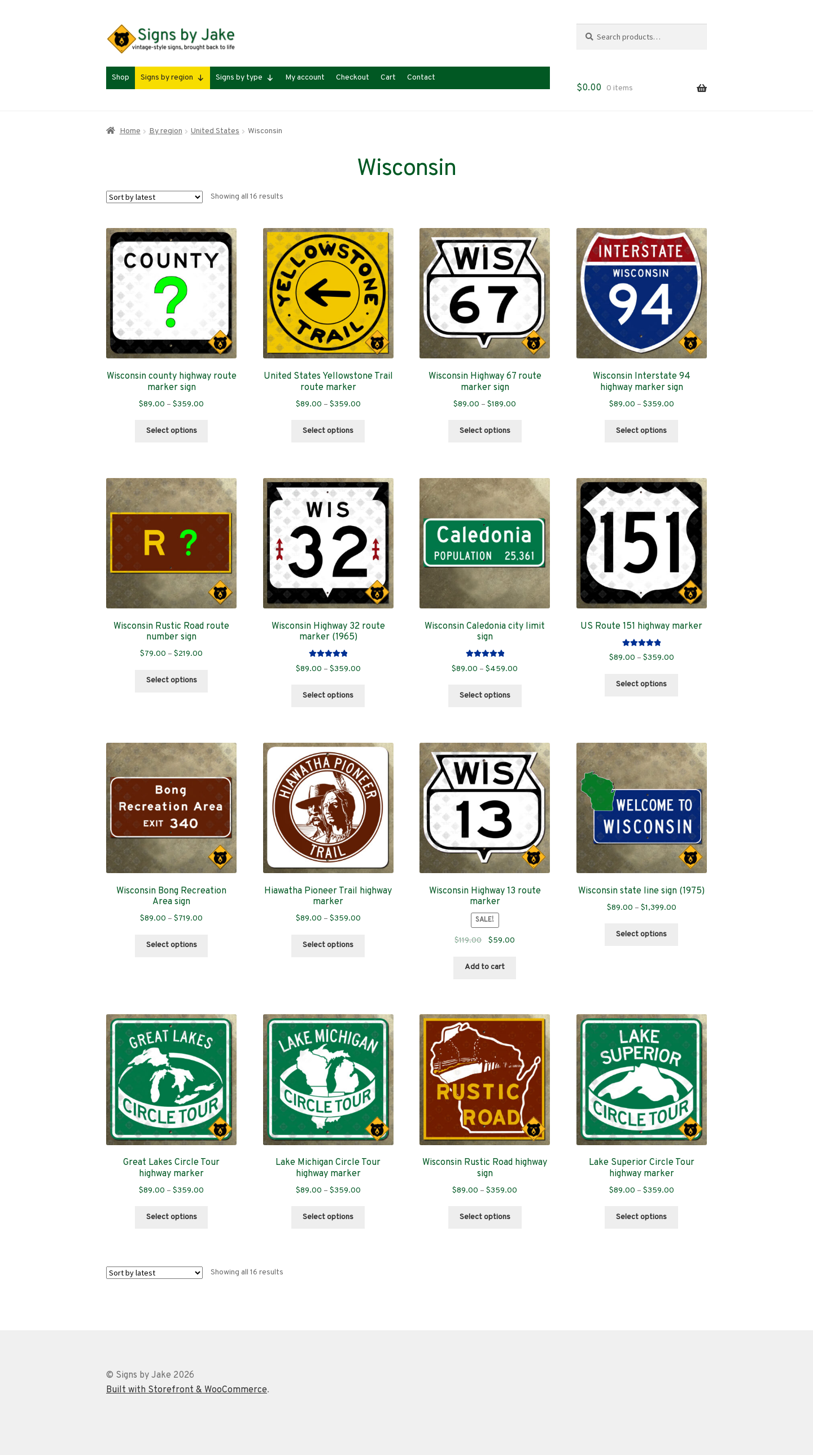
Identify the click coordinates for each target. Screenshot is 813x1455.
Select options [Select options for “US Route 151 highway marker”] (641, 684)
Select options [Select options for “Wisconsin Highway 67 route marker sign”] (485, 431)
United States (215, 131)
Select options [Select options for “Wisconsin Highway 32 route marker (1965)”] (328, 695)
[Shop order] (154, 197)
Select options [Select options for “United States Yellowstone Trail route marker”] (328, 431)
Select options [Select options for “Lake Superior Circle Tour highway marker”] (641, 1217)
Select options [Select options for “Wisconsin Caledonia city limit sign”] (485, 695)
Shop (120, 77)
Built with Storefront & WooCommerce (186, 1390)
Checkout (352, 77)
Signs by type (245, 78)
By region (165, 131)
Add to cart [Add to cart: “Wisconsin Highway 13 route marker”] (485, 967)
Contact (421, 77)
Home (130, 131)
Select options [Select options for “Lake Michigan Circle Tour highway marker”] (328, 1217)
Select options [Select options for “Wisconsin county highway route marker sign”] (171, 431)
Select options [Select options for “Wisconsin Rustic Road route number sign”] (171, 680)
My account (305, 77)
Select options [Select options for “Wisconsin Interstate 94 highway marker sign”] (641, 431)
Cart (388, 77)
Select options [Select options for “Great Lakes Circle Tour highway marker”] (171, 1217)
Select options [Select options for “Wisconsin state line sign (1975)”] (641, 934)
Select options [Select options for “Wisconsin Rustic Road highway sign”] (485, 1217)
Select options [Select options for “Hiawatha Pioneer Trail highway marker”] (328, 945)
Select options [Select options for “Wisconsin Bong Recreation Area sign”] (171, 945)
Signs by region (172, 78)
